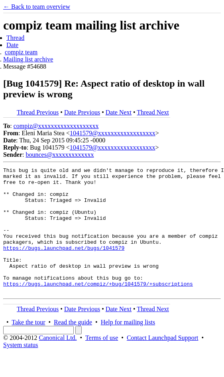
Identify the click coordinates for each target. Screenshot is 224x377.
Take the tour (28, 347)
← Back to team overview (36, 6)
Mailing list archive (28, 59)
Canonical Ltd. (58, 362)
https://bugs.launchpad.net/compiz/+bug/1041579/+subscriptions (98, 307)
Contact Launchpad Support (162, 362)
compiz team (21, 52)
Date (12, 44)
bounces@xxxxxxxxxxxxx (60, 154)
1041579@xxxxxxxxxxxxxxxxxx (112, 133)
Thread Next (153, 112)
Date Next (119, 112)
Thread (15, 37)
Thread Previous (38, 112)
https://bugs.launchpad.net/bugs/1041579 (63, 264)
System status (20, 370)
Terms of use (101, 362)
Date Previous (82, 112)
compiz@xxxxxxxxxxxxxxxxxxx (56, 125)
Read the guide (73, 347)
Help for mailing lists (128, 347)
